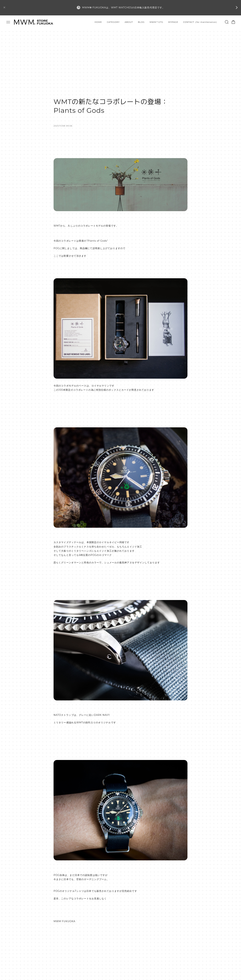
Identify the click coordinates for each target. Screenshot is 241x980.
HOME (98, 22)
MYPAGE (173, 22)
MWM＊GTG (156, 22)
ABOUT (129, 22)
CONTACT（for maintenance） (200, 22)
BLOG (141, 22)
